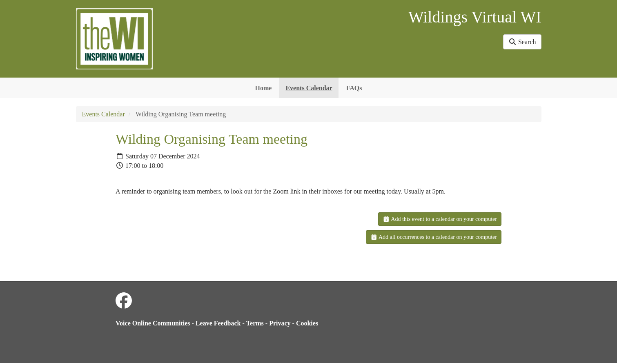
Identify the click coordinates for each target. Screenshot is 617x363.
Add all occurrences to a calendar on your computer (433, 237)
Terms (255, 323)
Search (522, 41)
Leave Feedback (218, 323)
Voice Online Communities (153, 323)
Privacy (279, 323)
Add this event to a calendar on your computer (440, 219)
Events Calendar (308, 88)
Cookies (307, 323)
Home (263, 88)
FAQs (354, 88)
